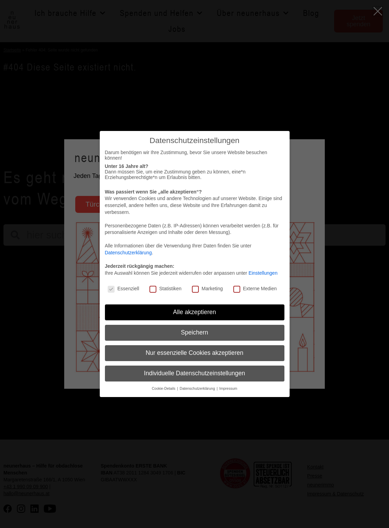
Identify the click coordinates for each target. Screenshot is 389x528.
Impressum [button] (228, 388)
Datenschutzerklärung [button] (198, 388)
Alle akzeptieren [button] (194, 312)
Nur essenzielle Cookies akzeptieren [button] (194, 352)
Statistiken (165, 288)
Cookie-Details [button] (164, 388)
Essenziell (123, 288)
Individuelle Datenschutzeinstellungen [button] (194, 373)
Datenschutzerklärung (128, 252)
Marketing (207, 288)
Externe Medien (255, 288)
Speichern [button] (194, 332)
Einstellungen (263, 273)
